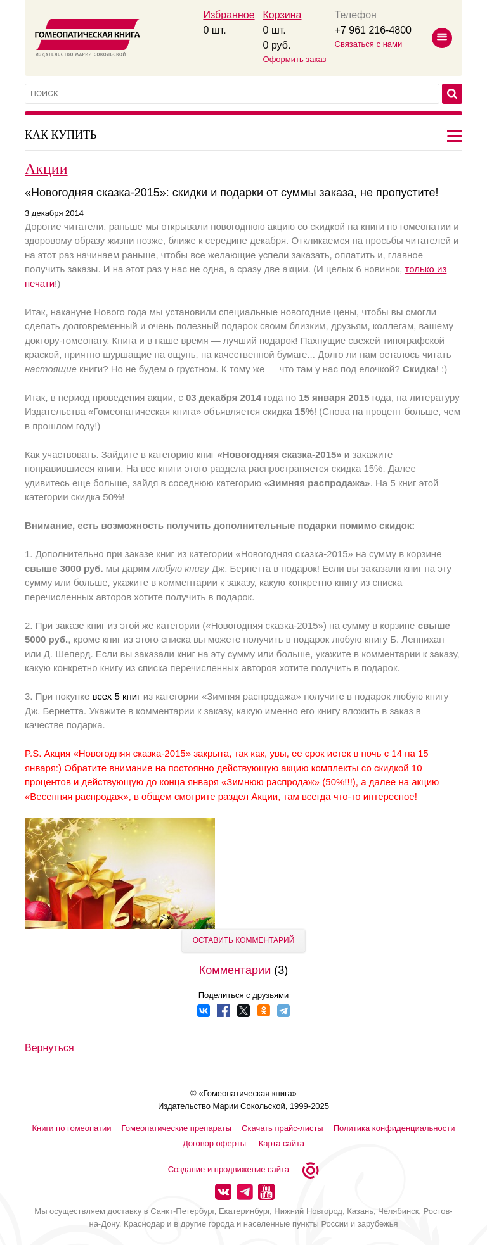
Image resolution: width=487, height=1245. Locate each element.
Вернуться (49, 1047)
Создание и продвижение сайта (228, 1169)
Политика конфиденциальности (394, 1128)
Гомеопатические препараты (177, 1128)
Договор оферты (214, 1143)
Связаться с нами (369, 44)
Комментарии (235, 970)
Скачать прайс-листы (282, 1128)
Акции (46, 168)
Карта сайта (281, 1143)
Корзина (282, 14)
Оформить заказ (295, 59)
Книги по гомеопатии (71, 1128)
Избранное (228, 14)
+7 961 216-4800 (373, 30)
